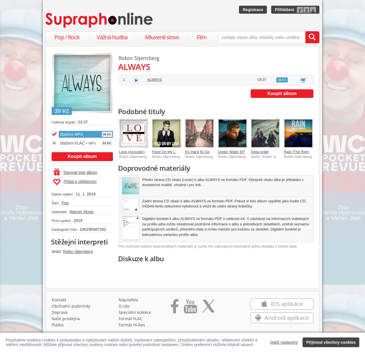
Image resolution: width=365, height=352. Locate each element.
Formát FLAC (130, 318)
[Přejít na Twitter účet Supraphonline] (208, 308)
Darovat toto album (75, 172)
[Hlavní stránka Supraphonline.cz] (99, 20)
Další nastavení (284, 342)
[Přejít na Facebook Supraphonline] (174, 308)
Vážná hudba (112, 37)
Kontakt (59, 299)
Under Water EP (231, 152)
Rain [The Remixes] (300, 152)
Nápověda (128, 299)
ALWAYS (154, 79)
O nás (124, 306)
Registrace (253, 9)
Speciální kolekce (135, 312)
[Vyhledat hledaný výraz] (312, 37)
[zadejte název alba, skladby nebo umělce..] (261, 37)
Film (202, 37)
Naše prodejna (66, 318)
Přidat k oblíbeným (75, 182)
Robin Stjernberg (78, 251)
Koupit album (82, 156)
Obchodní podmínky (71, 306)
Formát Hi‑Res (132, 325)
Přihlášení (284, 9)
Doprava (60, 312)
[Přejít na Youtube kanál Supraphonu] (190, 308)
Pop (65, 203)
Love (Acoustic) (132, 152)
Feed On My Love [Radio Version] (180, 152)
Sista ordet (260, 152)
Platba (58, 325)
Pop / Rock (67, 37)
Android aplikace (282, 318)
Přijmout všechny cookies (331, 342)
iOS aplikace (282, 304)
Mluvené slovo (162, 37)
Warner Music (81, 211)
